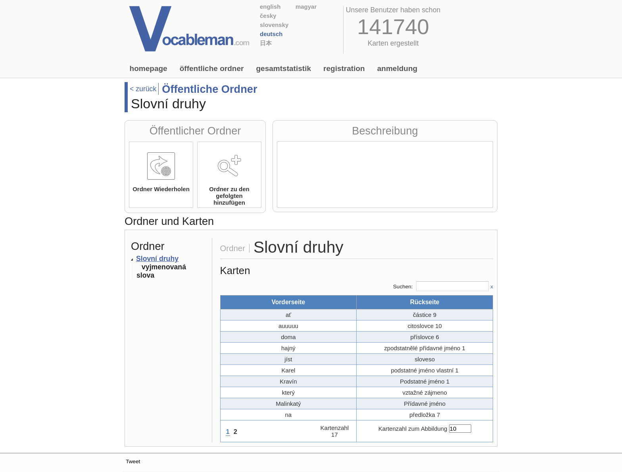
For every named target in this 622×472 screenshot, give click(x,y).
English (270, 6)
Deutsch (271, 34)
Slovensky (274, 24)
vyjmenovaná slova (161, 271)
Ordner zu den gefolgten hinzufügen (229, 196)
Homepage (148, 68)
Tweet (133, 461)
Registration (344, 68)
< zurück (143, 89)
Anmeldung (397, 68)
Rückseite (425, 302)
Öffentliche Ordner (212, 68)
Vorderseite (288, 302)
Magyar (306, 6)
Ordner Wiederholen (161, 189)
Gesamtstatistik (283, 68)
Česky (268, 15)
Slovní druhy (157, 259)
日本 (266, 43)
